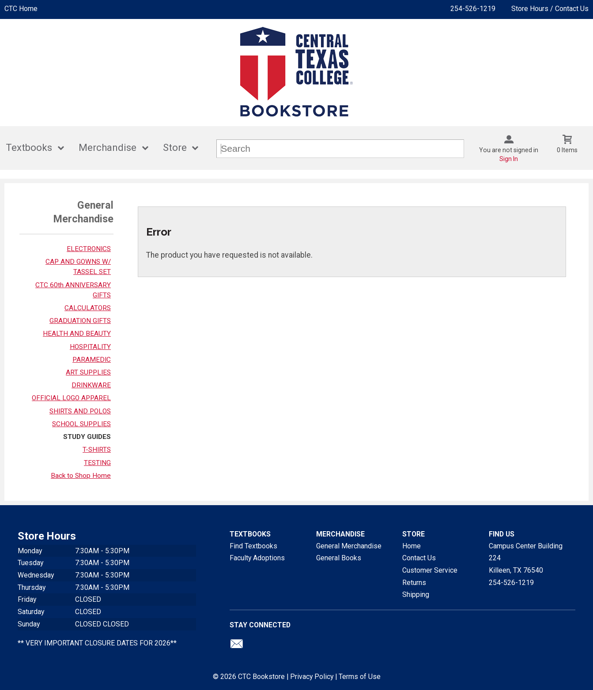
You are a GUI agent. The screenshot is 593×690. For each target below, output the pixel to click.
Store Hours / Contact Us (550, 8)
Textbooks (29, 147)
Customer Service (429, 570)
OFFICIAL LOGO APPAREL (71, 398)
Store (175, 147)
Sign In (508, 158)
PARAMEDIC (91, 360)
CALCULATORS (87, 308)
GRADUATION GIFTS (80, 321)
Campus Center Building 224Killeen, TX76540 (526, 558)
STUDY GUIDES (87, 437)
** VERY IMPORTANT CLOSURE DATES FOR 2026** (97, 643)
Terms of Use (360, 676)
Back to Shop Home (81, 476)
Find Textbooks (253, 546)
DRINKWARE (91, 385)
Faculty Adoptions (257, 558)
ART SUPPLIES (88, 372)
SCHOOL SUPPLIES (81, 424)
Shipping (415, 594)
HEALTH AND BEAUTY (77, 334)
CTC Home (21, 8)
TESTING (97, 463)
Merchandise (107, 147)
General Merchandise (348, 546)
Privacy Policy (311, 676)
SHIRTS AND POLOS (80, 411)
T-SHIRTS (97, 450)
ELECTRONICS (89, 249)
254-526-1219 (472, 8)
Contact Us (419, 558)
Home (411, 546)
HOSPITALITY (90, 347)
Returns (414, 582)
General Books (338, 558)
